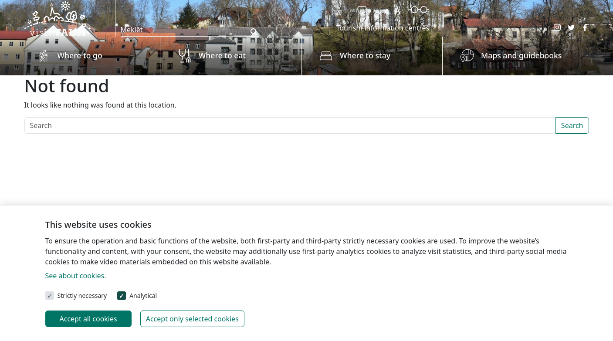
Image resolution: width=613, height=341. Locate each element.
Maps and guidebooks (521, 55)
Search (572, 125)
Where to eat (222, 55)
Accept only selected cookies (192, 319)
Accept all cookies (88, 319)
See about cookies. (75, 275)
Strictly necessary (82, 295)
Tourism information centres (383, 28)
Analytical (143, 295)
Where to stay (365, 55)
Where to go (80, 55)
